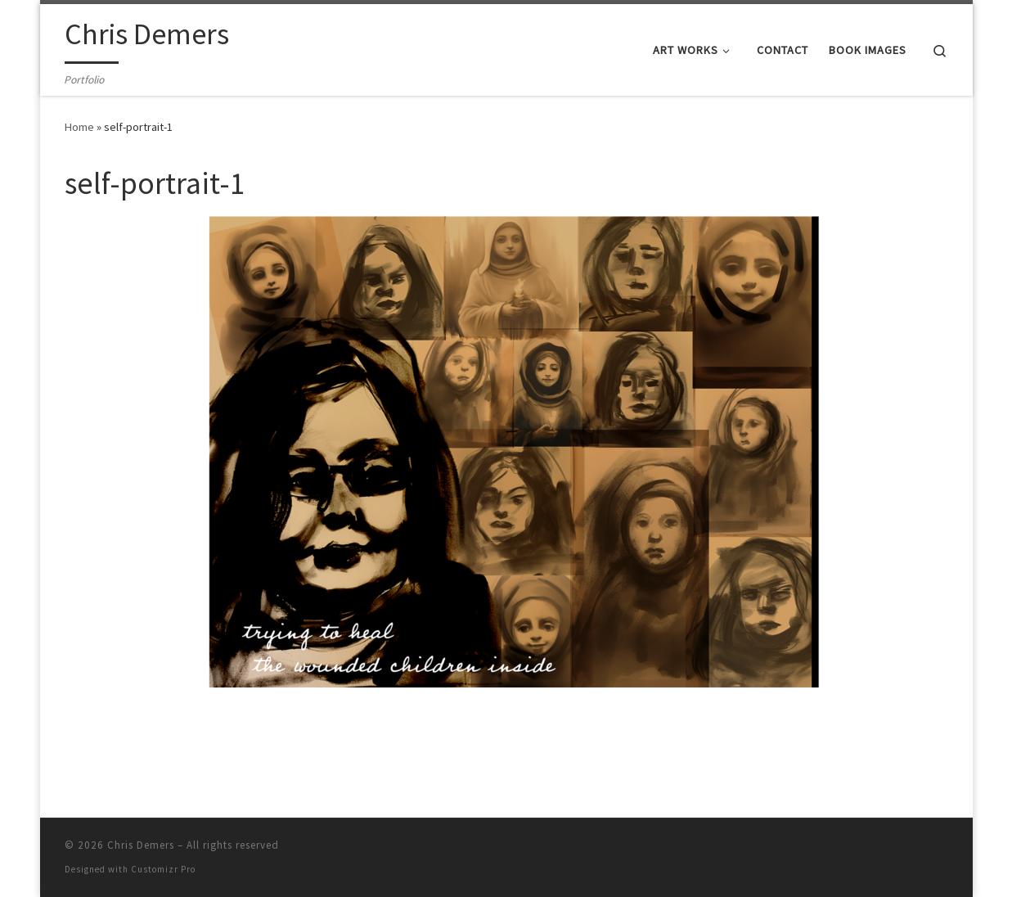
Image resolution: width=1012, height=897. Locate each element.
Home (79, 126)
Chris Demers (140, 845)
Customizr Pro (163, 869)
